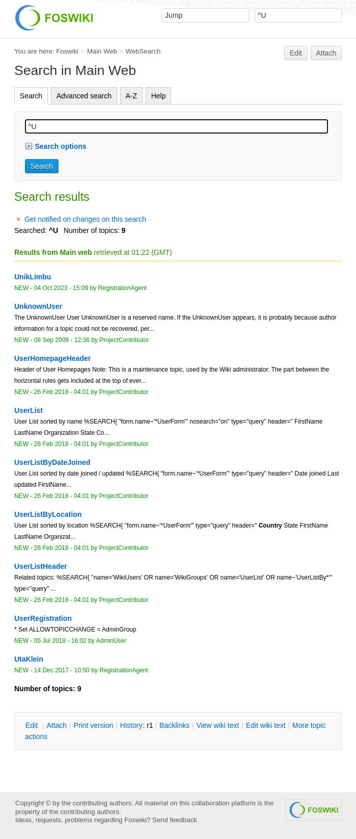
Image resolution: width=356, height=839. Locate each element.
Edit (296, 53)
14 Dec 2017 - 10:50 (62, 670)
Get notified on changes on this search (85, 219)
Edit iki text (266, 725)
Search (31, 96)
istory (131, 725)
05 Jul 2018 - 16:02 (60, 640)
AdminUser (111, 640)
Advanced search (84, 96)
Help (158, 96)
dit (32, 725)
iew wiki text (218, 725)
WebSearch (143, 51)
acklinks (174, 725)
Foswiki (67, 51)
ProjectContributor (124, 340)
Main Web (102, 51)
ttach (56, 725)
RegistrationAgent (122, 288)
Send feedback (174, 820)
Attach (326, 53)
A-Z (132, 96)
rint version (94, 725)
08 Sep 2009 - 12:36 (62, 340)
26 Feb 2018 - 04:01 (61, 392)
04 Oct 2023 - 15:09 (61, 288)
